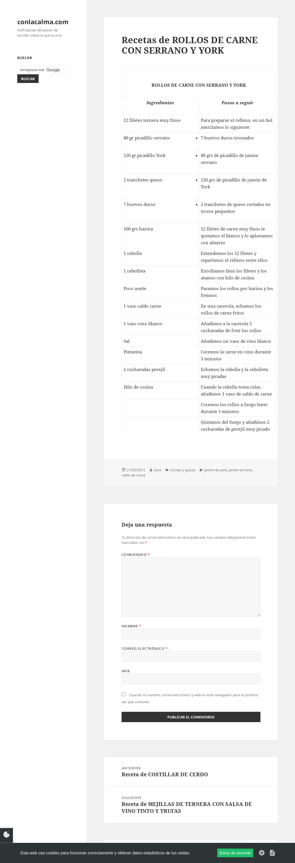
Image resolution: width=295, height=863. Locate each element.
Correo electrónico (145, 648)
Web (126, 671)
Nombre (131, 626)
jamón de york (215, 470)
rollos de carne (133, 475)
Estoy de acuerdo (235, 853)
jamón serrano (240, 470)
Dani (157, 470)
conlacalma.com (43, 21)
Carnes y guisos (182, 470)
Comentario (136, 554)
